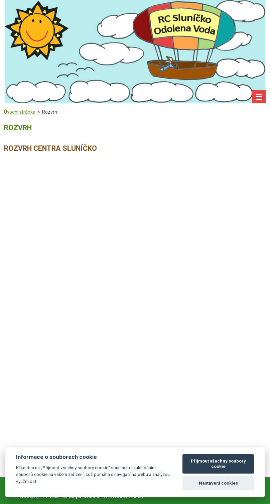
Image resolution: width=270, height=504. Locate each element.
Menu (259, 96)
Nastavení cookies (218, 483)
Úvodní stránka (19, 112)
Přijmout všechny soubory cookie (218, 464)
